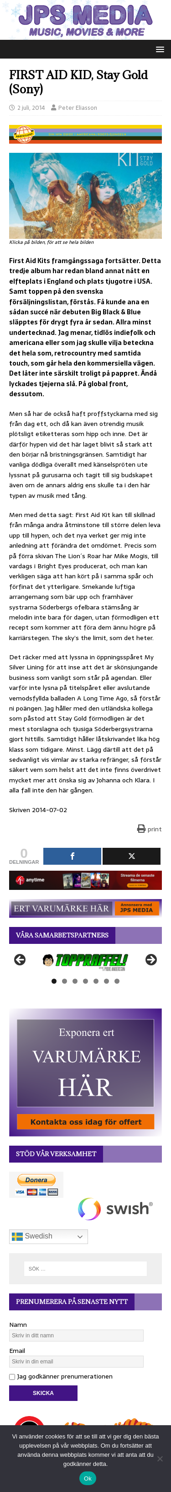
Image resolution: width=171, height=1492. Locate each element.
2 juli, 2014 (31, 108)
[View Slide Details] (85, 962)
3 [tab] (75, 981)
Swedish (32, 1236)
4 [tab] (85, 981)
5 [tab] (95, 981)
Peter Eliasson (77, 108)
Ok (88, 1478)
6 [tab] (106, 981)
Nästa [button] (150, 960)
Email (17, 1351)
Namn (18, 1325)
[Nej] (159, 1458)
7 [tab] (116, 981)
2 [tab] (64, 981)
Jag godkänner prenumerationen (61, 1376)
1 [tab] (54, 981)
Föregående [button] (20, 960)
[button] (158, 48)
